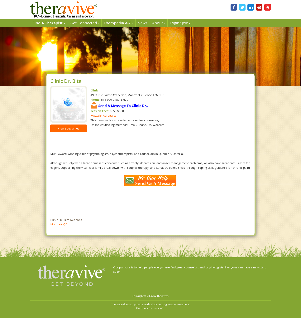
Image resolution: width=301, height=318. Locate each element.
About (158, 23)
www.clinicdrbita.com (104, 115)
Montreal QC (58, 224)
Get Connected (84, 23)
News (142, 23)
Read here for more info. (150, 308)
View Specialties (68, 128)
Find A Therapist (49, 23)
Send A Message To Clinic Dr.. (123, 105)
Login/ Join (180, 23)
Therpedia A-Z (118, 23)
